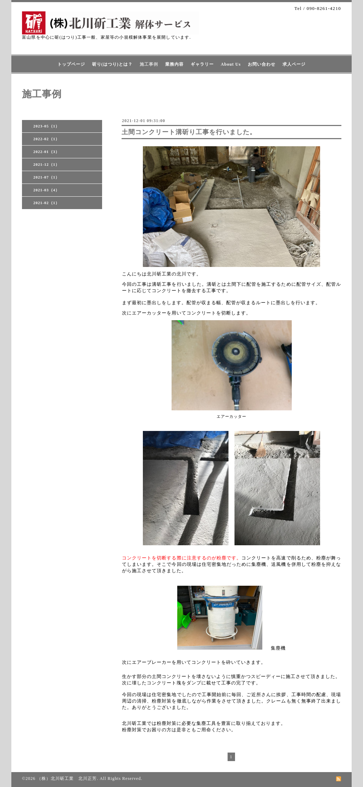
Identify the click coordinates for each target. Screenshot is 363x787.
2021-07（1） (46, 177)
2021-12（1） (46, 164)
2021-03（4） (46, 190)
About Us (231, 64)
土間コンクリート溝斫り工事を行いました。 (189, 132)
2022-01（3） (46, 151)
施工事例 (149, 64)
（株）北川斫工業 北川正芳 (67, 778)
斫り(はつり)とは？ (112, 64)
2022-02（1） (46, 139)
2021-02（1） (46, 203)
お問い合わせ (261, 64)
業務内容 (174, 64)
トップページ (71, 64)
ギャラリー (202, 64)
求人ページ (294, 64)
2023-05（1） (46, 126)
